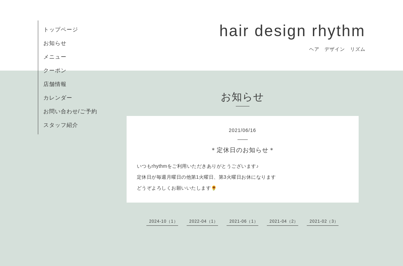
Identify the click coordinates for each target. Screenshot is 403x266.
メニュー (55, 57)
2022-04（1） (203, 221)
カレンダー (57, 98)
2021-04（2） (284, 221)
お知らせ (55, 43)
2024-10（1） (163, 221)
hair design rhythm (292, 31)
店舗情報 (55, 84)
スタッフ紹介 (60, 125)
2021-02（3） (324, 221)
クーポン (55, 70)
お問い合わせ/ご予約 (70, 111)
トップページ (60, 29)
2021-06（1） (243, 221)
